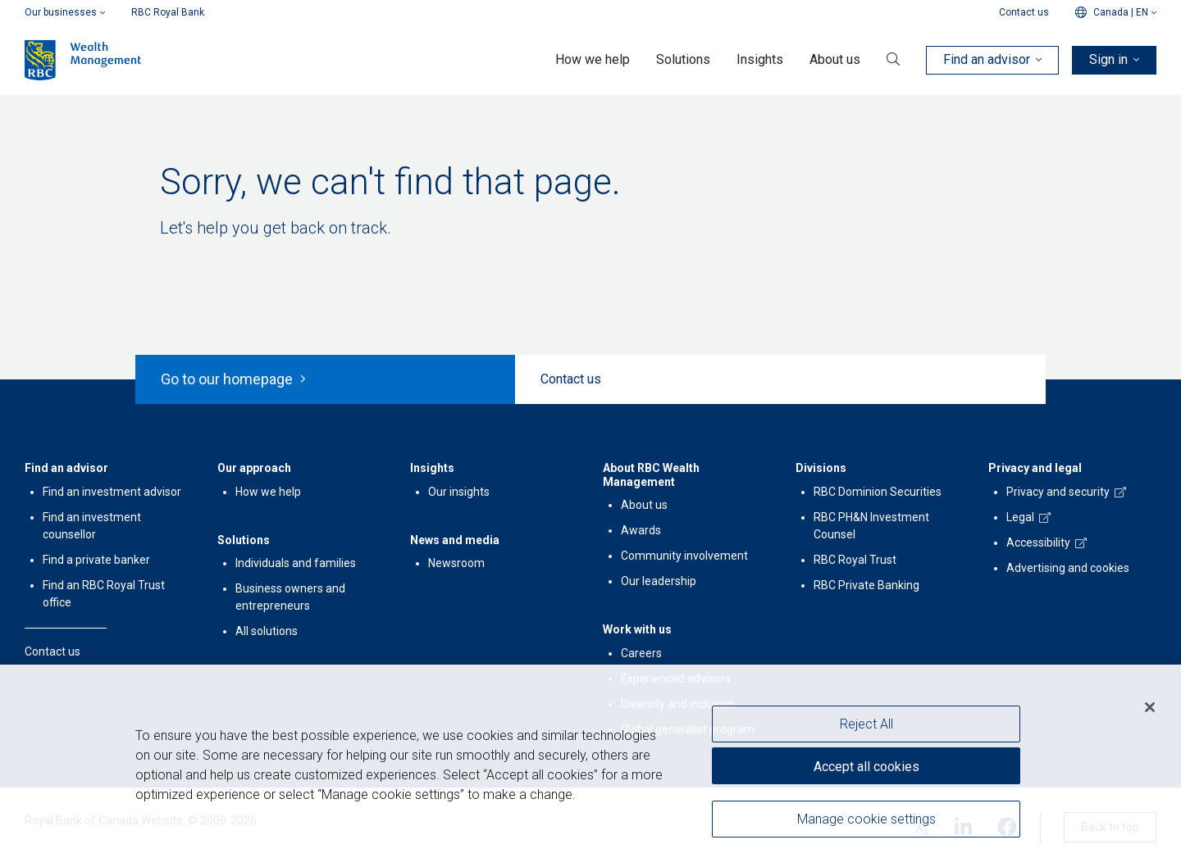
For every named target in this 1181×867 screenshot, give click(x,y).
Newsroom (456, 563)
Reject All (866, 725)
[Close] (1150, 709)
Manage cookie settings (866, 820)
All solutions (266, 631)
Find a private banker (96, 559)
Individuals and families (295, 563)
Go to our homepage (233, 379)
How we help (268, 491)
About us (644, 504)
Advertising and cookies (1067, 567)
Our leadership (658, 581)
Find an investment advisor (112, 491)
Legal (1020, 517)
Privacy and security (1058, 491)
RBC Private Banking (866, 585)
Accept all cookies (866, 767)
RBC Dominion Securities (878, 491)
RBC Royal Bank (167, 12)
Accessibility (1038, 542)
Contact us (1024, 12)
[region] (590, 766)
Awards (641, 530)
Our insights (459, 491)
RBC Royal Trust (855, 559)
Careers (641, 653)
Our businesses (65, 12)
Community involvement (684, 555)
